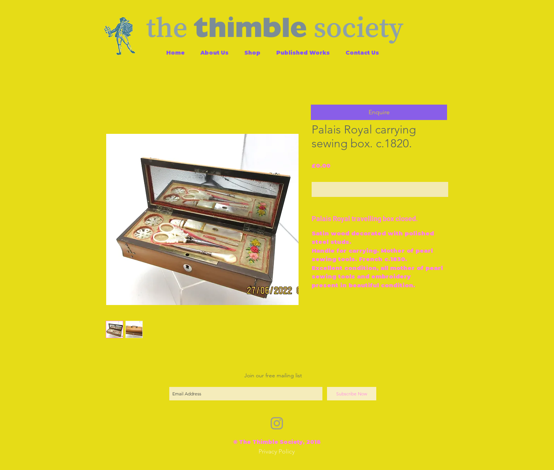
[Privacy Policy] (276, 451)
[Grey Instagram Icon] (277, 423)
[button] (379, 112)
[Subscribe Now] (351, 393)
